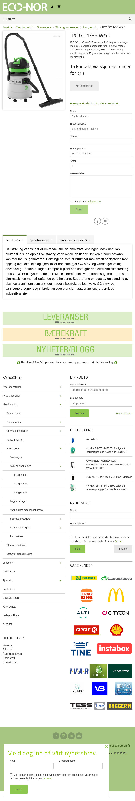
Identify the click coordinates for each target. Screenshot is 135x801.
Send (79, 217)
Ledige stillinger (11, 624)
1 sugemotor (20, 483)
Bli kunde (8, 658)
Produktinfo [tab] (12, 249)
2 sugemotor (20, 492)
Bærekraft (9, 666)
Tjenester (8, 589)
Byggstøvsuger (18, 509)
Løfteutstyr (8, 571)
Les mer (123, 557)
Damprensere (13, 421)
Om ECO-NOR (11, 606)
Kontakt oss (9, 597)
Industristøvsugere (20, 536)
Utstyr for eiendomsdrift (19, 562)
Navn (101, 115)
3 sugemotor (20, 501)
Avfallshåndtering (12, 395)
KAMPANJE (9, 615)
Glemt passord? (124, 422)
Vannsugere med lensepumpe (26, 518)
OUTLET (7, 632)
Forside (7, 27)
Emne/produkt (101, 155)
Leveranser (9, 580)
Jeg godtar (85, 209)
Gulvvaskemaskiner (17, 439)
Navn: (73, 518)
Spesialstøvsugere (20, 527)
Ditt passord (76, 406)
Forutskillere (16, 545)
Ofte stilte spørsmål (117, 755)
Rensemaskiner (14, 448)
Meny (9, 18)
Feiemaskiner (13, 430)
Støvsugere (12, 457)
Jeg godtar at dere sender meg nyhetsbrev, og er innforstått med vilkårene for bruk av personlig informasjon (54, 776)
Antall (101, 169)
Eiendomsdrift (10, 413)
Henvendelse (101, 191)
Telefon (101, 142)
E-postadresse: (78, 532)
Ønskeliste (84, 85)
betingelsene (94, 209)
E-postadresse (101, 129)
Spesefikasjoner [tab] (39, 249)
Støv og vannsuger (20, 474)
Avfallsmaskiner (11, 404)
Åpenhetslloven (12, 662)
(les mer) (119, 550)
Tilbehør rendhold (15, 553)
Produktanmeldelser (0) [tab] (73, 249)
